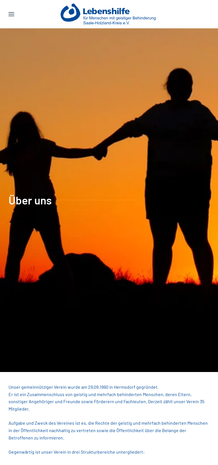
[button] (11, 14)
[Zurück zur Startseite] (109, 14)
